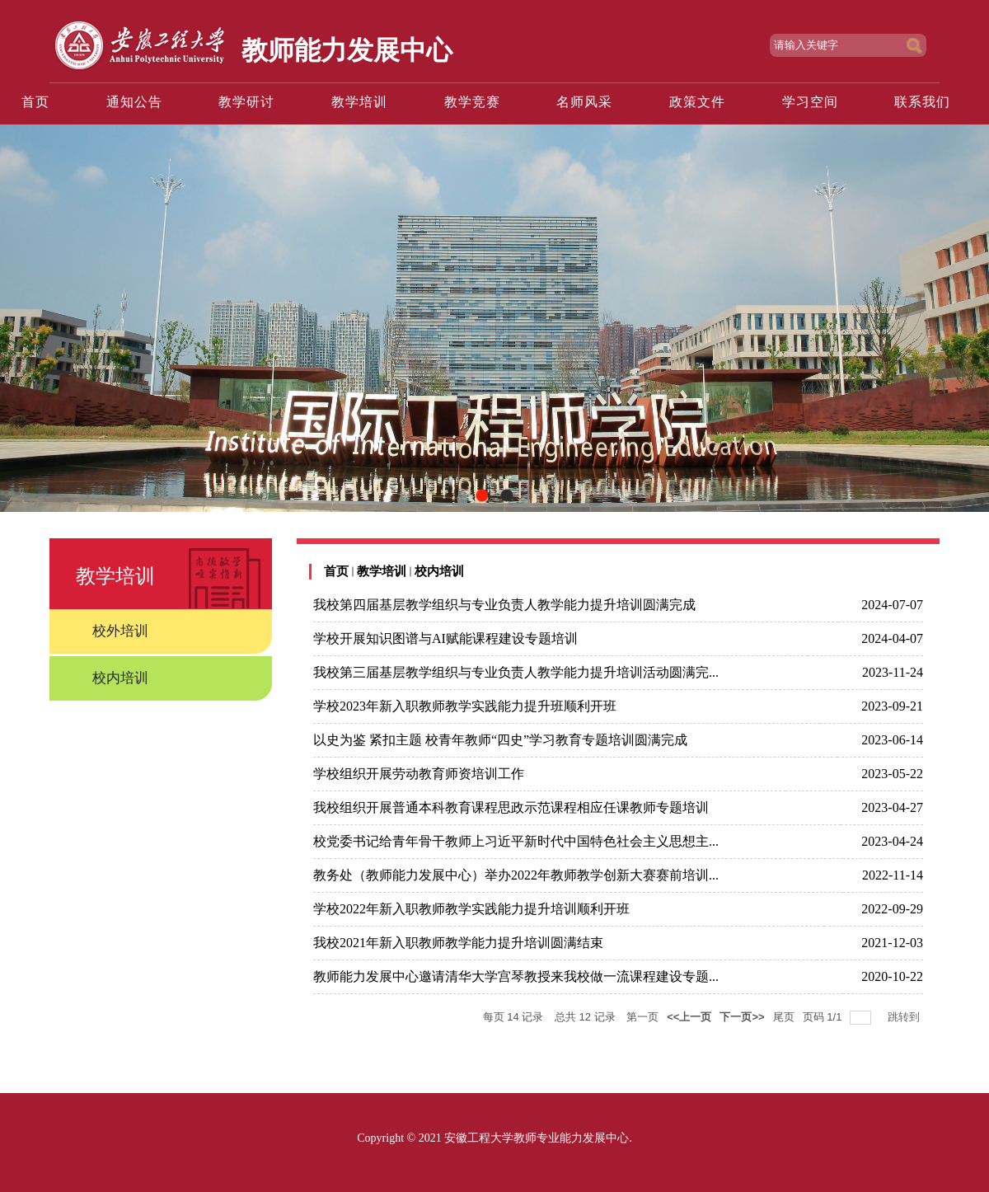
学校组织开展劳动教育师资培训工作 (418, 774)
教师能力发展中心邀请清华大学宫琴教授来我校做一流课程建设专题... (516, 976)
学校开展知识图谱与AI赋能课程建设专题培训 (445, 638)
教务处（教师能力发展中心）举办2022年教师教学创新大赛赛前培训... (516, 875)
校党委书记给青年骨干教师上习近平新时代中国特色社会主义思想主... (516, 841)
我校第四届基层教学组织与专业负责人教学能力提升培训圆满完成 (504, 605)
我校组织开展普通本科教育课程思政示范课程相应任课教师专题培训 (511, 807)
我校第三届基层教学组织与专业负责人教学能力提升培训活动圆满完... (516, 672)
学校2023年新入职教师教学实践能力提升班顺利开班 (464, 706)
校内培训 (439, 571)
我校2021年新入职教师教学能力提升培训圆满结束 (458, 943)
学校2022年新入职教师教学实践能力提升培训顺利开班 (471, 909)
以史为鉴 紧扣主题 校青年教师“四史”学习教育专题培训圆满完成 (500, 740)
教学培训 (381, 571)
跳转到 (905, 1017)
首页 (336, 571)
